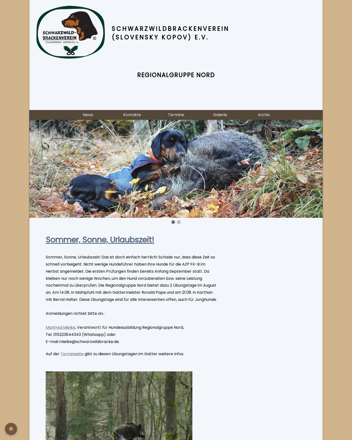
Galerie (220, 115)
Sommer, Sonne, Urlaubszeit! (100, 239)
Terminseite (72, 354)
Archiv (264, 115)
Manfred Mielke (60, 327)
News (88, 115)
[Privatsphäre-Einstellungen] (11, 429)
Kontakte (132, 115)
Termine (176, 115)
